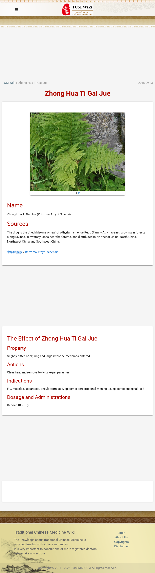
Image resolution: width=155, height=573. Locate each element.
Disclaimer (121, 546)
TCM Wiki (8, 83)
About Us (121, 537)
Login (121, 533)
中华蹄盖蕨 (14, 252)
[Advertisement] (77, 50)
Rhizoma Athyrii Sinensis (42, 252)
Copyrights (121, 542)
